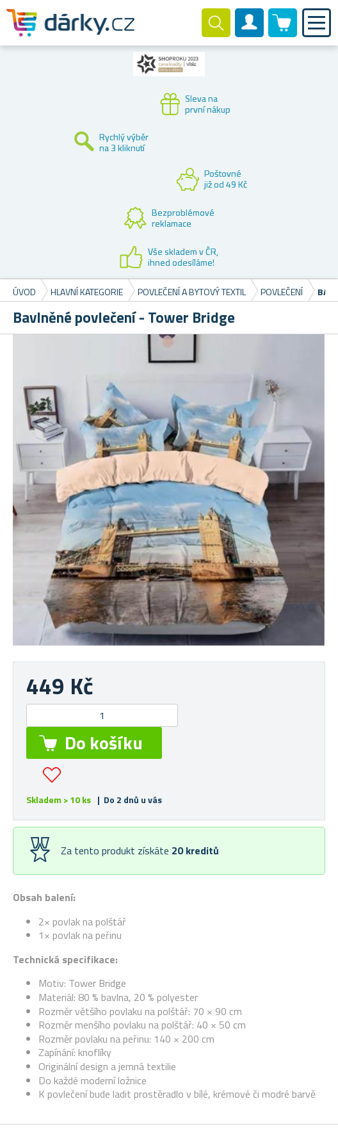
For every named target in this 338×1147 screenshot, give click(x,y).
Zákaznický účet (249, 33)
